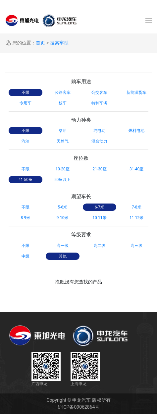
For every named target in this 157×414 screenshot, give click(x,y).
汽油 (25, 141)
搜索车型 (59, 42)
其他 (63, 256)
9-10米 (63, 217)
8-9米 (25, 217)
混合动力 (99, 141)
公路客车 (63, 92)
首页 (40, 42)
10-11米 (99, 217)
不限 (25, 92)
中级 (25, 256)
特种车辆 (99, 103)
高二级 (99, 245)
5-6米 (62, 207)
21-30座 (99, 169)
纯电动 (99, 130)
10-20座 (62, 169)
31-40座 (136, 169)
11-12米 (136, 217)
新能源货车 (136, 92)
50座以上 (62, 179)
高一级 (63, 245)
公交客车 (99, 92)
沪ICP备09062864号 (79, 407)
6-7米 (99, 207)
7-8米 (136, 207)
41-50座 (25, 179)
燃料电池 (136, 130)
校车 (63, 103)
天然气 (63, 141)
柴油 (63, 130)
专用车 (25, 103)
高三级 (136, 245)
